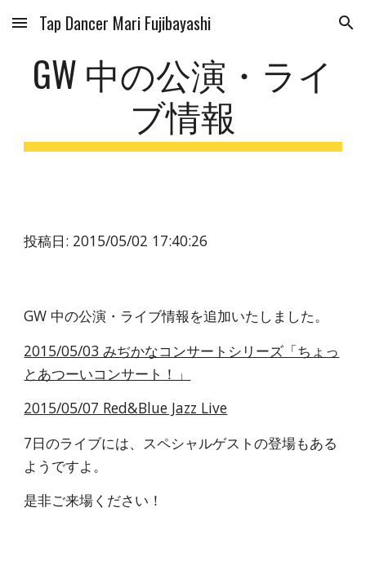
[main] (182, 102)
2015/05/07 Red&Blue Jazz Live (125, 407)
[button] (19, 22)
